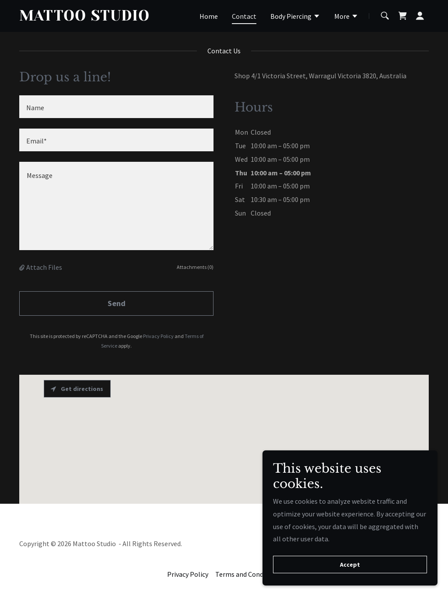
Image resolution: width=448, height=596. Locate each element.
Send (117, 303)
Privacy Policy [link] (158, 336)
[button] (295, 17)
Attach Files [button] (44, 267)
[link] (91, 18)
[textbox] (116, 106)
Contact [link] (244, 16)
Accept (350, 564)
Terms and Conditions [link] (248, 574)
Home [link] (209, 16)
